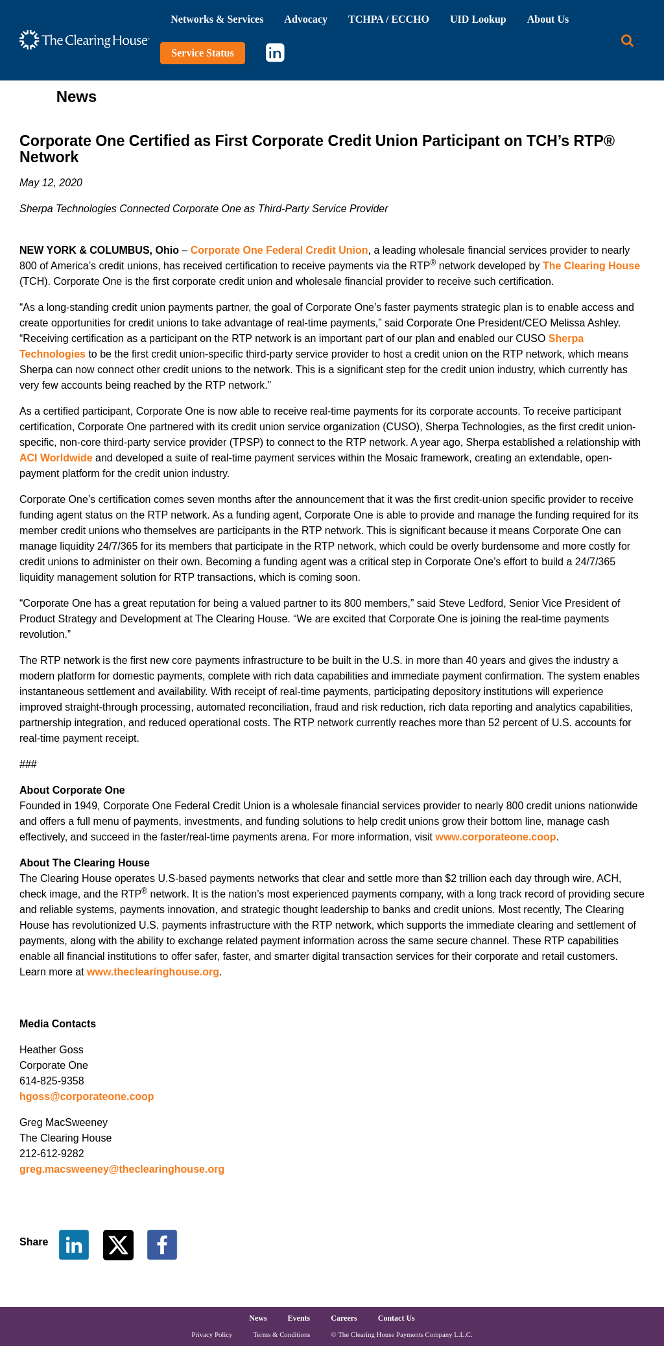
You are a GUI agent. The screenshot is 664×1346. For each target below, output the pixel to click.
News (258, 1318)
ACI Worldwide (56, 457)
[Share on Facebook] (162, 1243)
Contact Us (396, 1318)
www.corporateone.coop (495, 836)
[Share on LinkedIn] (73, 1243)
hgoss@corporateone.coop (86, 1096)
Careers (344, 1318)
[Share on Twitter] (119, 1243)
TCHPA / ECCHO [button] (388, 19)
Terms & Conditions (282, 1334)
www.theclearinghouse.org (153, 971)
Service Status (202, 52)
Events (299, 1318)
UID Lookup (478, 19)
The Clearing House (591, 265)
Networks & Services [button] (217, 19)
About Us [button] (548, 19)
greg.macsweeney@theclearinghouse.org (121, 1169)
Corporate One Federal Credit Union (279, 250)
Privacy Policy (211, 1334)
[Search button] (627, 41)
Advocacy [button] (305, 19)
